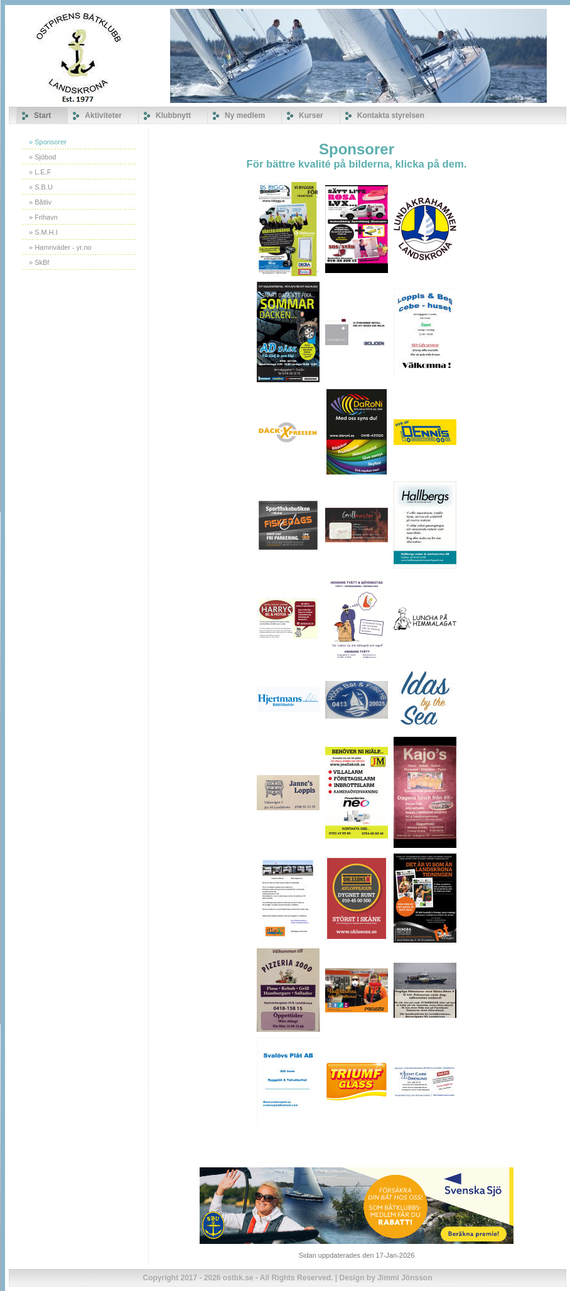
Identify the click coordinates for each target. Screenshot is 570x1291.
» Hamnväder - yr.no (60, 247)
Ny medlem (245, 115)
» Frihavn (43, 217)
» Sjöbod (42, 157)
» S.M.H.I (43, 232)
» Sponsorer (48, 142)
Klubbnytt (173, 115)
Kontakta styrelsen (390, 115)
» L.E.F (40, 172)
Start (42, 115)
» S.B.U (41, 187)
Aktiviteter (103, 115)
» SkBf (39, 262)
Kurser (311, 115)
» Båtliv (40, 202)
